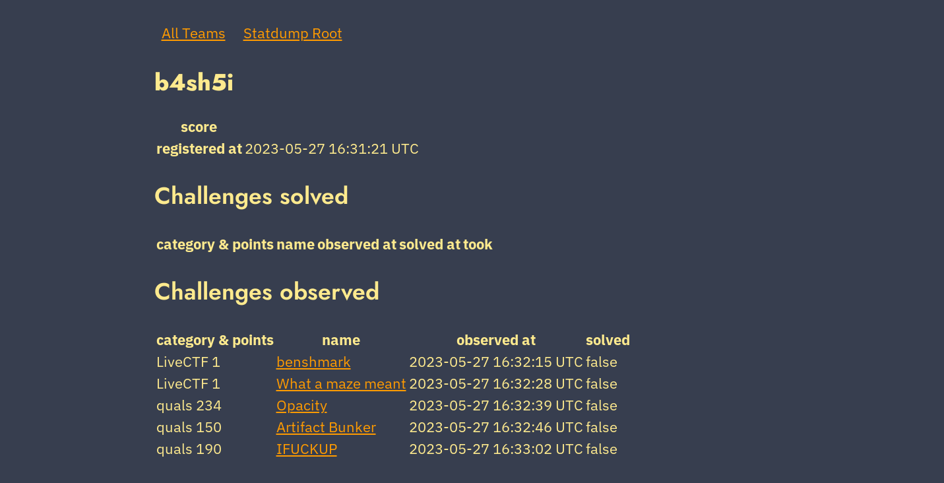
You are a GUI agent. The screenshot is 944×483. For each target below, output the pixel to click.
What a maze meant (341, 383)
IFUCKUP (306, 448)
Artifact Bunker (326, 426)
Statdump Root (292, 32)
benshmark (313, 361)
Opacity (301, 404)
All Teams (194, 32)
